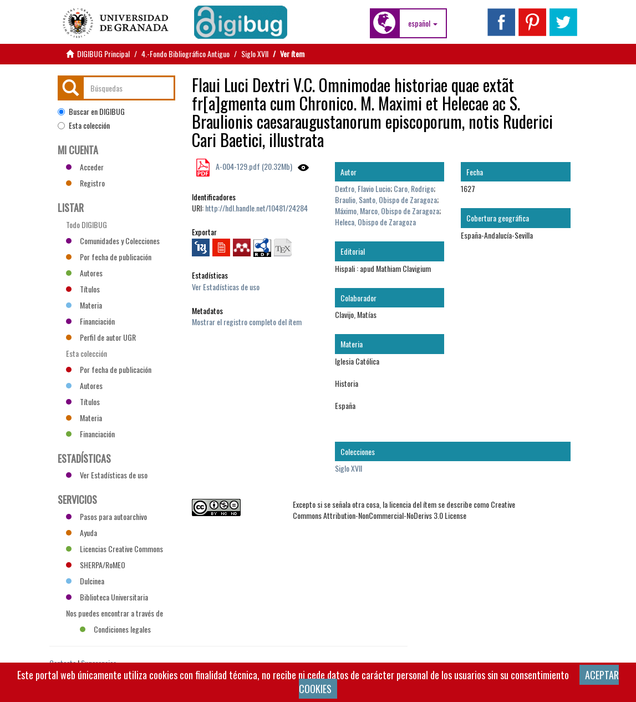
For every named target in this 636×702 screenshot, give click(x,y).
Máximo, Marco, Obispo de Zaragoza (387, 210)
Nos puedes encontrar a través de (114, 614)
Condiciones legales (115, 629)
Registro (85, 183)
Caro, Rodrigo (414, 188)
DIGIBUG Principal (103, 53)
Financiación (90, 321)
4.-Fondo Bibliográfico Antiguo (185, 53)
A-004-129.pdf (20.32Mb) (253, 166)
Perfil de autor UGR (101, 337)
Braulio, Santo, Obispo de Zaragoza (386, 199)
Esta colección (84, 125)
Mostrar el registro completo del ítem (247, 321)
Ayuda (81, 532)
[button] (423, 23)
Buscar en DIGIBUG (91, 111)
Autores (84, 273)
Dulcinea (85, 581)
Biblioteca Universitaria (107, 597)
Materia (84, 305)
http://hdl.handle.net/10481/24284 (256, 208)
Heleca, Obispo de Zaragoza (375, 222)
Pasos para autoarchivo (106, 516)
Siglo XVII (254, 53)
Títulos (83, 289)
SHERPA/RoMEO (95, 564)
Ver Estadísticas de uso (226, 286)
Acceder (85, 167)
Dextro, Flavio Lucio (362, 188)
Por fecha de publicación (108, 256)
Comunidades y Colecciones (113, 240)
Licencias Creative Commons (114, 548)
